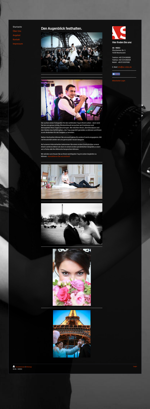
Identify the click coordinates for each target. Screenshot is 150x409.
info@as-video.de (125, 67)
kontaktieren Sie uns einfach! (59, 156)
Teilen (116, 74)
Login (135, 366)
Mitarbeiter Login (118, 81)
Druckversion (19, 367)
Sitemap (29, 367)
